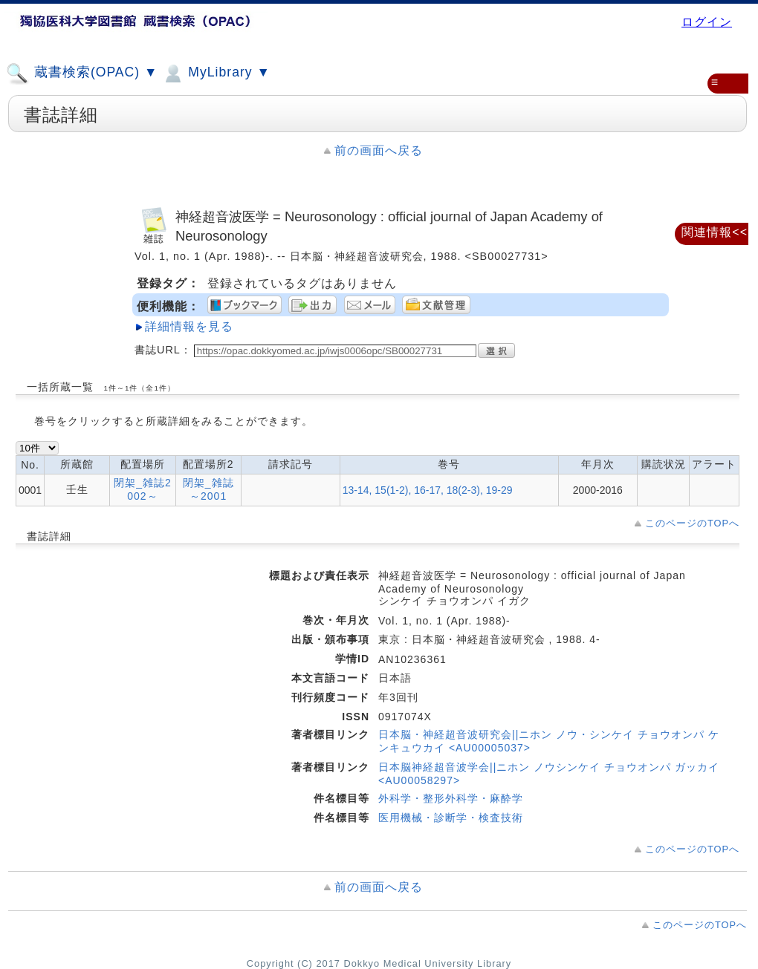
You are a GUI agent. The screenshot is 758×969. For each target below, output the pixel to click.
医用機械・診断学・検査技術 (450, 817)
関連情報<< (714, 232)
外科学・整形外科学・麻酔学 (450, 798)
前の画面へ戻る (378, 150)
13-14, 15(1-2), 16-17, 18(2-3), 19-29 (428, 490)
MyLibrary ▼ (215, 73)
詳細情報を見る (189, 326)
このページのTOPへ (692, 523)
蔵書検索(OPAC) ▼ (82, 73)
